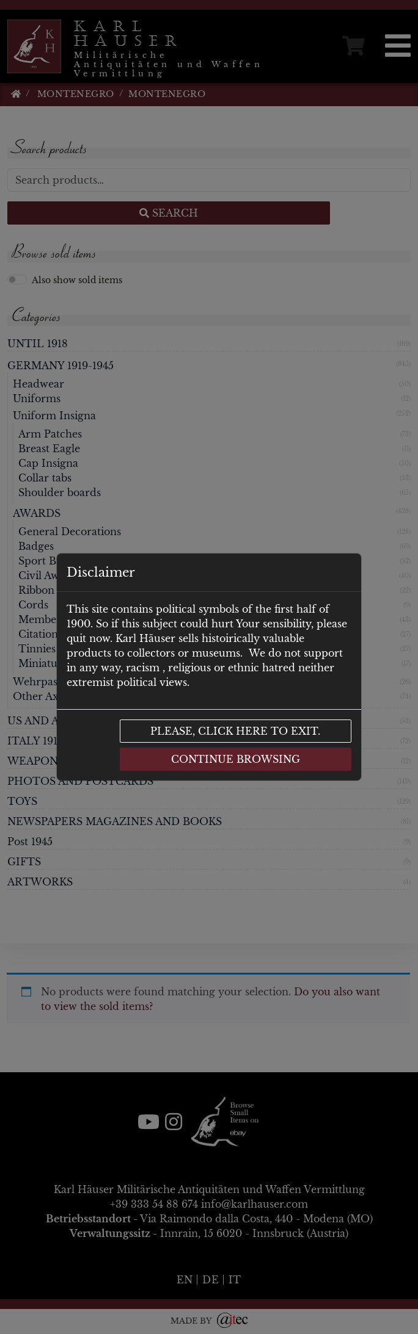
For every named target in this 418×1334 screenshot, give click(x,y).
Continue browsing (235, 759)
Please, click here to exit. (235, 731)
